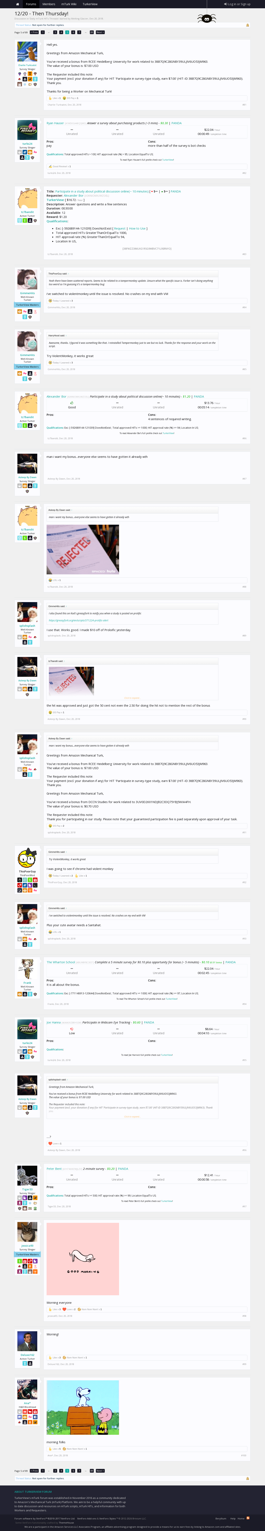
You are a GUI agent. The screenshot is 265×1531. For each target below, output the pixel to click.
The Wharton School (61, 962)
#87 (244, 478)
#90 (244, 719)
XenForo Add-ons (86, 1518)
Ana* (27, 1403)
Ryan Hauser (55, 123)
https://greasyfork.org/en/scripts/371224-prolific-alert (78, 620)
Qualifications (55, 154)
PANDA (176, 123)
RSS (248, 1518)
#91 (244, 832)
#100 (243, 1455)
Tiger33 (27, 1189)
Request (119, 228)
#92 (244, 882)
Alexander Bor (74, 195)
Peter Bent (54, 1169)
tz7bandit (27, 212)
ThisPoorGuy (55, 882)
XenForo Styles (107, 1518)
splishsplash (27, 625)
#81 (244, 104)
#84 (244, 307)
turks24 (27, 143)
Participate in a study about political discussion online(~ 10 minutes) (102, 191)
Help (233, 1518)
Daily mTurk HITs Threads (44, 18)
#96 (244, 1150)
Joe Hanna (54, 1022)
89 (92, 32)
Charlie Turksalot (27, 65)
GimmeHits (27, 293)
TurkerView (167, 159)
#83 (244, 254)
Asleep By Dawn (27, 477)
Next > (100, 32)
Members (48, 4)
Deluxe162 (27, 1355)
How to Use (137, 228)
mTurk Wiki (68, 4)
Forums (31, 4)
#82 (244, 173)
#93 (244, 938)
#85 (244, 369)
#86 (244, 438)
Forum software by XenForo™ (44, 1518)
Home (17, 4)
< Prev (34, 32)
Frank (27, 982)
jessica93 (27, 1245)
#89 (244, 635)
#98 (244, 1316)
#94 (244, 1004)
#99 (244, 1364)
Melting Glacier (79, 18)
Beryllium (221, 1518)
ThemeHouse (66, 1522)
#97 (244, 1206)
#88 (244, 586)
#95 (244, 1060)
